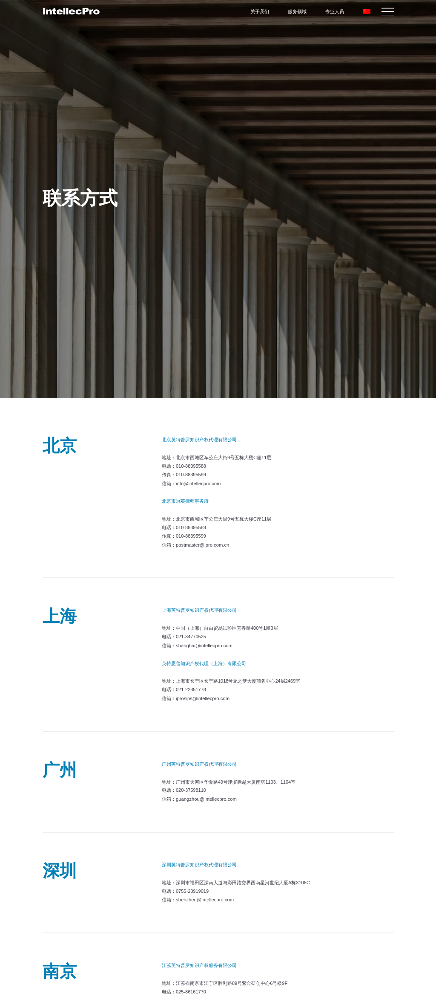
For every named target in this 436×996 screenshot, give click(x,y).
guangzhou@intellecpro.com (205, 796)
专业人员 (335, 11)
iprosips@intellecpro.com (202, 696)
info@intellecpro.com (198, 483)
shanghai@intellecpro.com (203, 644)
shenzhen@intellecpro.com (204, 897)
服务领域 (297, 11)
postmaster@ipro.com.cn (202, 544)
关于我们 (260, 11)
